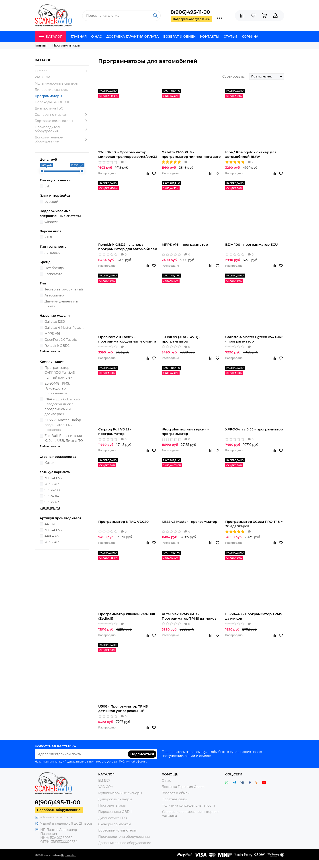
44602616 (52, 524)
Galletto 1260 (55, 322)
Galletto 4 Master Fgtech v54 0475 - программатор (254, 339)
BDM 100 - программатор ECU (251, 244)
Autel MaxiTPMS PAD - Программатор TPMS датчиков (189, 616)
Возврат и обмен (179, 36)
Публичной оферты (132, 761)
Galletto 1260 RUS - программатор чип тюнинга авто (191, 154)
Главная (79, 36)
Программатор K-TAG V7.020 (123, 521)
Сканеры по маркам (62, 115)
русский (51, 202)
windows (51, 222)
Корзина (250, 36)
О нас (96, 36)
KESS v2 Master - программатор (189, 521)
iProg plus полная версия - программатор (185, 431)
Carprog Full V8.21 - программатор (114, 431)
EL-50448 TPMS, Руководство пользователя (57, 388)
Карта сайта (68, 855)
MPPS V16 (52, 334)
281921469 (52, 484)
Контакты (209, 36)
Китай (50, 463)
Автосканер (54, 295)
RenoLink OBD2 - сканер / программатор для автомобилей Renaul (127, 246)
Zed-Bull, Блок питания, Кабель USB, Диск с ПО (64, 438)
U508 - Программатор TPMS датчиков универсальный (123, 708)
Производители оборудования (62, 129)
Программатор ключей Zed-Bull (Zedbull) (126, 616)
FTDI (48, 237)
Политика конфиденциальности (188, 805)
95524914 (52, 496)
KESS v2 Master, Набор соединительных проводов (63, 425)
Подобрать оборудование (58, 810)
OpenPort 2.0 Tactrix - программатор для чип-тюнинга (127, 339)
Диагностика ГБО (49, 108)
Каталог (50, 36)
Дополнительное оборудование (62, 139)
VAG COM (42, 77)
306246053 (53, 478)
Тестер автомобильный (64, 289)
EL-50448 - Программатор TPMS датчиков (253, 616)
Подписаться (142, 754)
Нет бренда (54, 268)
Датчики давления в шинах (61, 303)
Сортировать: (233, 77)
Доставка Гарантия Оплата (132, 36)
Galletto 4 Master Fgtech (64, 328)
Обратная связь (174, 799)
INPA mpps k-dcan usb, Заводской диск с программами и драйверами (62, 406)
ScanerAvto (53, 274)
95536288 (52, 490)
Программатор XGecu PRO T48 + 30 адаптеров (254, 523)
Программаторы (48, 96)
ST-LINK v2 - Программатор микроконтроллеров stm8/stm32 (127, 154)
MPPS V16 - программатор (185, 244)
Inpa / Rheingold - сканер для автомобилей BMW (250, 154)
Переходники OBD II (52, 102)
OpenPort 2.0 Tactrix (61, 340)
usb (47, 186)
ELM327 (62, 71)
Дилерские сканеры (51, 90)
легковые (52, 253)
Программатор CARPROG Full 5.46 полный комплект (60, 372)
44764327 (52, 536)
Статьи (230, 36)
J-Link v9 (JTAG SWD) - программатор (181, 339)
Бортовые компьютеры (62, 121)
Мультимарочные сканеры (56, 83)
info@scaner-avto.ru (56, 817)
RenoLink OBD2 (57, 346)
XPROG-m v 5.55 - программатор (254, 429)
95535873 (52, 502)
